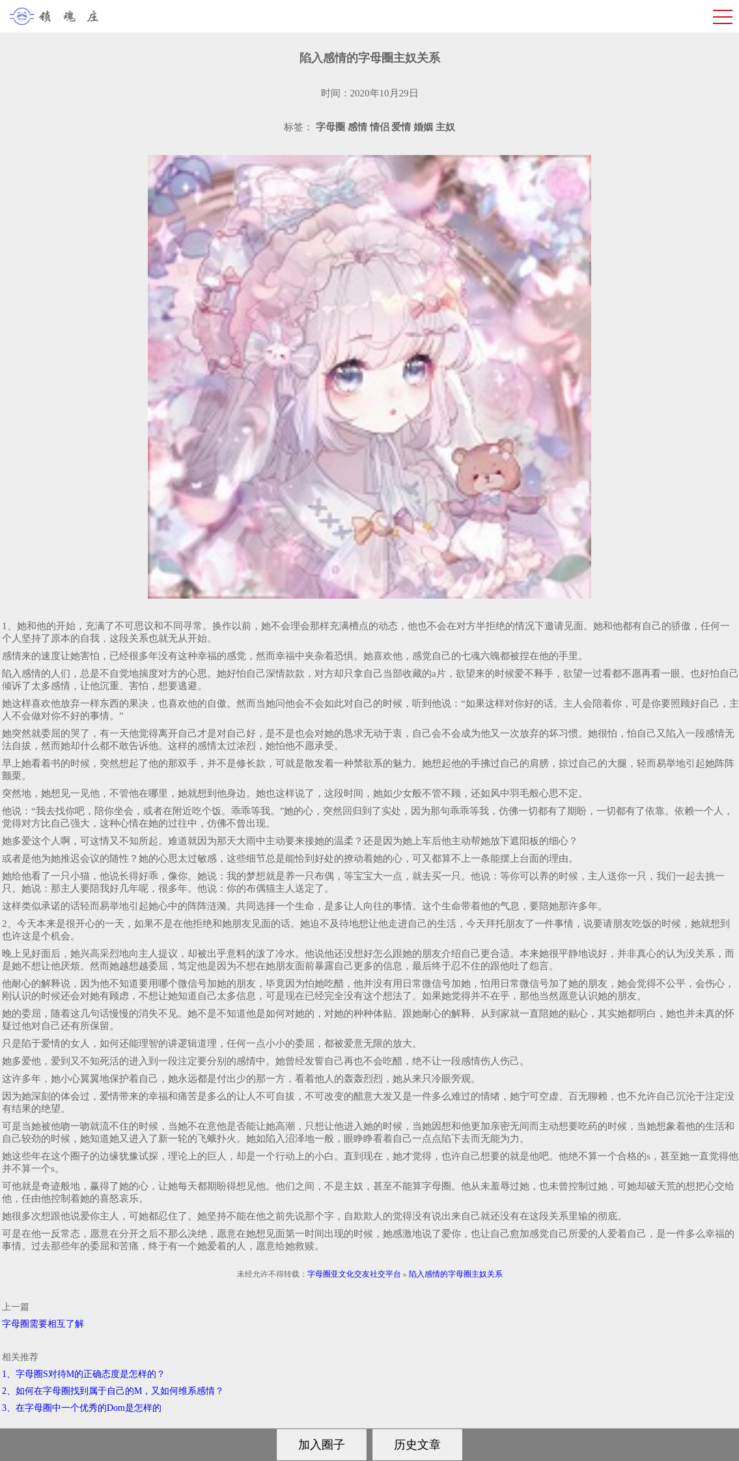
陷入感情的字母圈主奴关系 (456, 1274)
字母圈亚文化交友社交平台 (354, 1274)
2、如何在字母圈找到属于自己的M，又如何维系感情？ (113, 1391)
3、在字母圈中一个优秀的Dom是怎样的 (81, 1408)
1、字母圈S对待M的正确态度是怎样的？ (83, 1374)
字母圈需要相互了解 (43, 1324)
